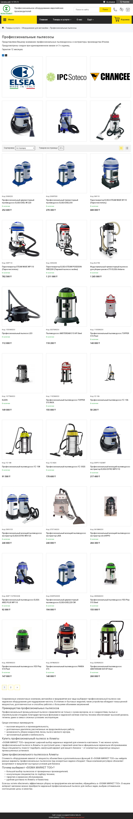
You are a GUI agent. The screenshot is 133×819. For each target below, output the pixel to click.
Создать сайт (6, 2)
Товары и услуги (61, 19)
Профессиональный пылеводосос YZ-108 (21, 467)
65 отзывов (110, 2)
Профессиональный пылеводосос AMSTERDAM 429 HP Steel (106, 667)
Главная (44, 19)
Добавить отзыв (121, 9)
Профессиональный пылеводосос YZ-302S (65, 467)
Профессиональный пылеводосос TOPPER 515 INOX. (65, 401)
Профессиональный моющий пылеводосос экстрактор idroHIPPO (110, 534)
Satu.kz (78, 815)
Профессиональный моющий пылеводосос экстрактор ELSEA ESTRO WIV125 (22, 534)
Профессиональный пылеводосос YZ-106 (109, 400)
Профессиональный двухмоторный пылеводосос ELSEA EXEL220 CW (62, 601)
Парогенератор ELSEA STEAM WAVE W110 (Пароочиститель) (108, 201)
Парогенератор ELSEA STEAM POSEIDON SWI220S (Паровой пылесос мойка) (64, 268)
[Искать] (105, 9)
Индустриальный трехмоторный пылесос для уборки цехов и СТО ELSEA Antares (109, 268)
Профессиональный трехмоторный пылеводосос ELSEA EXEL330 (62, 201)
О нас (79, 19)
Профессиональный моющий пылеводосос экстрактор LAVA (66, 534)
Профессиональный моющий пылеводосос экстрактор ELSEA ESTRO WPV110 (110, 468)
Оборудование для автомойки (35, 28)
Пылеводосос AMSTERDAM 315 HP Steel (64, 333)
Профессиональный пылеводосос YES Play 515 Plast (21, 667)
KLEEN (5, 400)
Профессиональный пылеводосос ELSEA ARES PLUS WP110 (20, 601)
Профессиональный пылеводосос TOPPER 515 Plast (109, 334)
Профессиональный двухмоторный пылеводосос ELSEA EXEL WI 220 (18, 201)
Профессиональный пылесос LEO (17, 333)
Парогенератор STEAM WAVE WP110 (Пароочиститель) (18, 268)
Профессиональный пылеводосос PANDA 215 (65, 667)
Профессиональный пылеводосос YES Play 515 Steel (109, 601)
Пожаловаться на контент (74, 817)
